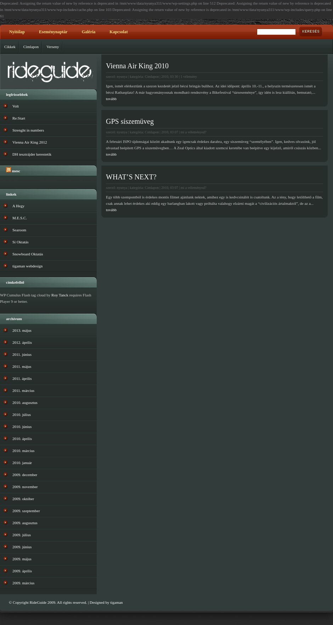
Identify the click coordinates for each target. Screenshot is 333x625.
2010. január (22, 463)
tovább (111, 99)
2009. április (22, 571)
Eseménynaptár (53, 31)
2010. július (21, 414)
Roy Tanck (59, 295)
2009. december (24, 475)
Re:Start (18, 118)
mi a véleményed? (194, 132)
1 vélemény (189, 77)
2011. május (21, 366)
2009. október (23, 499)
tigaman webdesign (27, 266)
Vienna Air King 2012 (29, 142)
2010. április (22, 438)
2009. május (22, 559)
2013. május (22, 330)
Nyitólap (17, 31)
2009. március (23, 583)
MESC (16, 171)
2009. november (25, 487)
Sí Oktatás (20, 242)
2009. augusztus (25, 523)
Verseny (52, 47)
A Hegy (18, 206)
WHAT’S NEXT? (131, 177)
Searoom (19, 230)
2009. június (22, 547)
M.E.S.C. (19, 218)
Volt (15, 106)
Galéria (89, 31)
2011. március (23, 390)
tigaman (116, 602)
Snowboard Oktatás (27, 254)
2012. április (22, 342)
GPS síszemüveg (130, 121)
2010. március (23, 451)
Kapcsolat (118, 31)
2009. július (21, 535)
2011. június (22, 354)
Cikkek (10, 47)
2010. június (22, 426)
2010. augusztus (25, 402)
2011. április (22, 378)
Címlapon (31, 47)
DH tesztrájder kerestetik (31, 154)
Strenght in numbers (28, 130)
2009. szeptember (26, 511)
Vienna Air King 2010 (137, 66)
